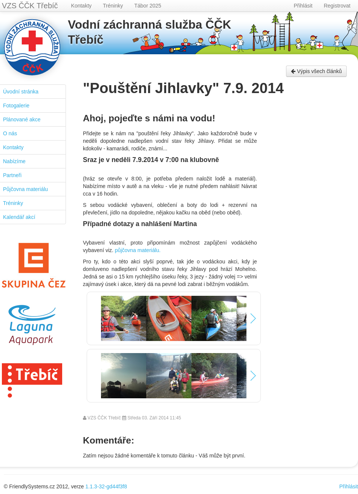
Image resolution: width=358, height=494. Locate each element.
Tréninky (113, 6)
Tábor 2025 (147, 6)
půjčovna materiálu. (138, 250)
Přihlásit (303, 6)
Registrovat (337, 6)
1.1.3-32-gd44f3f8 (106, 486)
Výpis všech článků (316, 71)
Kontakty (81, 6)
